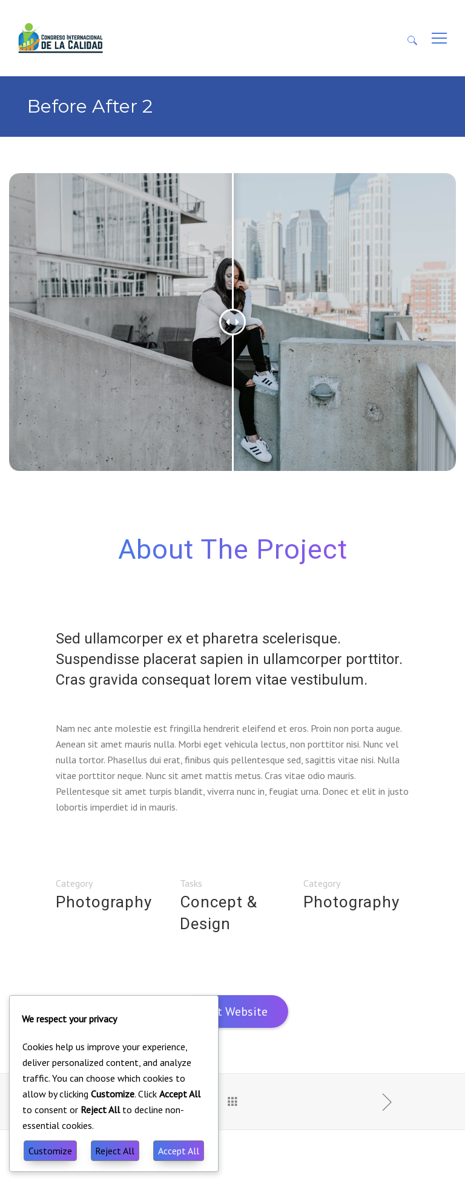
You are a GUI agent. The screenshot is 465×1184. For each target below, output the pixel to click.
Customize (50, 1151)
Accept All (178, 1151)
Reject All (114, 1151)
